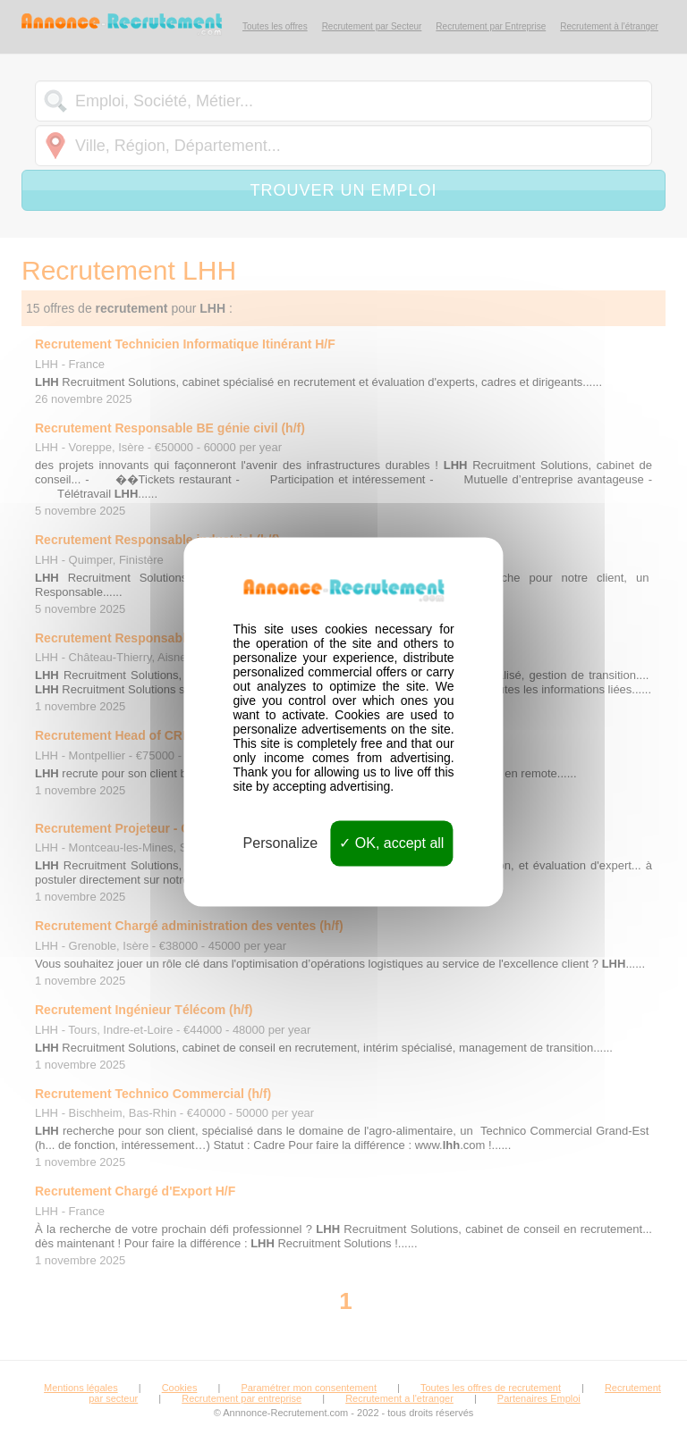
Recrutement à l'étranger (609, 26)
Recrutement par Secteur (372, 26)
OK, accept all (391, 843)
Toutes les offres (275, 26)
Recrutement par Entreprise (491, 26)
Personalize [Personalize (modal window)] (280, 843)
